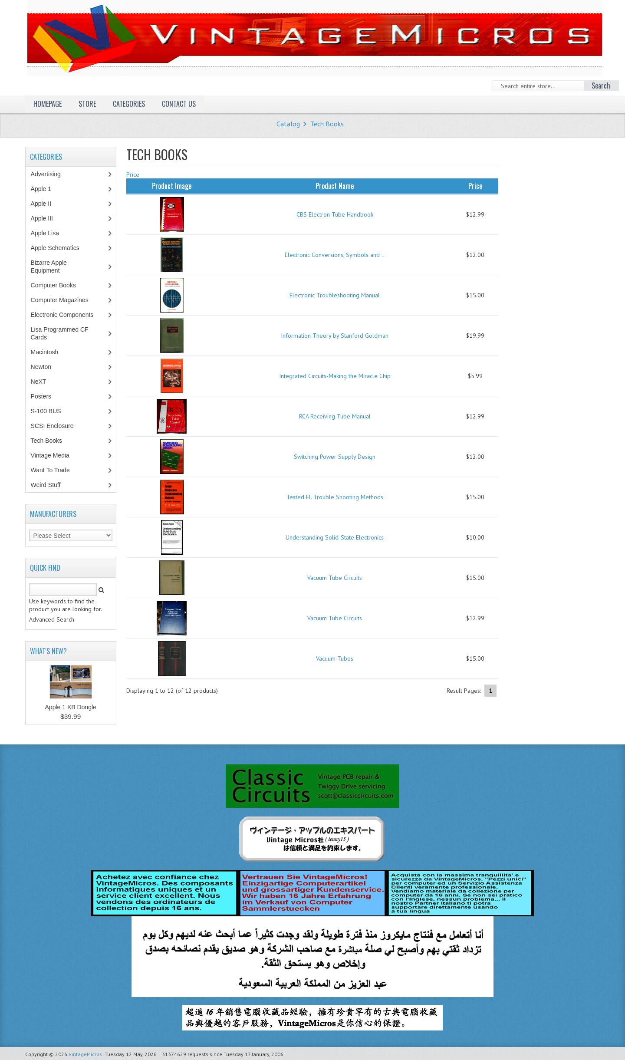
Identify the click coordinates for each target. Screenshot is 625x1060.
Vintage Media (55, 455)
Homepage (47, 104)
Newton (41, 366)
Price (132, 174)
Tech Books (327, 123)
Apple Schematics (60, 247)
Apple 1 (45, 188)
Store (87, 104)
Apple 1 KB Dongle (70, 707)
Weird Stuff (50, 484)
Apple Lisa (51, 233)
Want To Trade (50, 470)
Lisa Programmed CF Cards (60, 333)
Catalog (288, 123)
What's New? (48, 651)
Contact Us (179, 104)
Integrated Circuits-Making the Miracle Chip (335, 376)
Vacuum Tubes (334, 658)
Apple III (46, 218)
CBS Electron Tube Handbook (334, 214)
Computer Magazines (66, 299)
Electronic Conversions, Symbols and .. (335, 255)
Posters (45, 396)
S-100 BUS (50, 411)
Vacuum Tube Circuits (334, 578)
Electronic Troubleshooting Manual (334, 295)
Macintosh (49, 352)
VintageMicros (85, 1054)
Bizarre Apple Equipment (50, 266)
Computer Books (60, 285)
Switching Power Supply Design (334, 457)
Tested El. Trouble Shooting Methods (334, 497)
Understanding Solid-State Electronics (335, 537)
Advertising (50, 174)
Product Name (335, 186)
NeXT (38, 381)
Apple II (45, 203)
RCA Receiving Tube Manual (335, 416)
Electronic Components (67, 314)
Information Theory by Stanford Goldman (334, 335)
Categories (129, 104)
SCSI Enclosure (57, 425)
